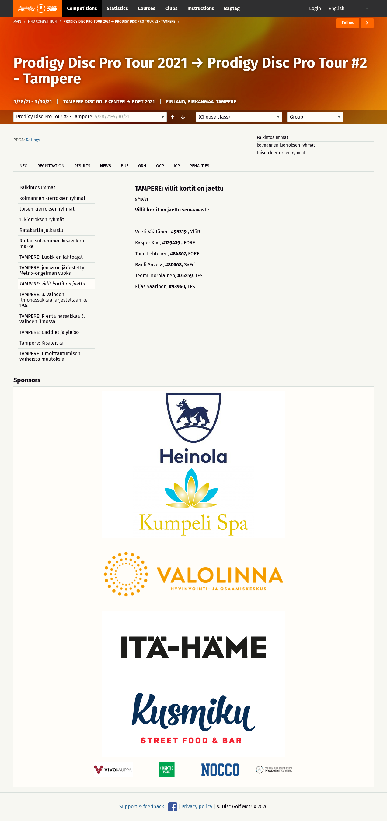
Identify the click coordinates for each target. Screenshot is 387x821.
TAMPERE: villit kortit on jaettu (52, 284)
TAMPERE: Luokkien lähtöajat (51, 257)
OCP (160, 165)
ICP (177, 165)
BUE (124, 165)
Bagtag (232, 8)
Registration (50, 165)
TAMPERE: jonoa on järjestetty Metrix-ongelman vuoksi (51, 270)
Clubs (171, 8)
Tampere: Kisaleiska (41, 343)
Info (23, 165)
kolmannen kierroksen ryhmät (286, 145)
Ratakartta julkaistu (41, 230)
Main (17, 21)
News (105, 165)
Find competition (42, 21)
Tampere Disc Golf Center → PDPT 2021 (109, 101)
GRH (142, 165)
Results (82, 165)
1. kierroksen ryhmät (41, 219)
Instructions (200, 8)
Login (315, 8)
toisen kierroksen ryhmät (281, 152)
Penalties (199, 165)
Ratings (33, 140)
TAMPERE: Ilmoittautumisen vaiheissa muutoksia (49, 356)
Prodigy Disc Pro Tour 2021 (100, 63)
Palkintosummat (272, 137)
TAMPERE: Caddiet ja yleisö (49, 332)
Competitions (82, 8)
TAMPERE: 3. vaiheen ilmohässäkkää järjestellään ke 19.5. (53, 300)
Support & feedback (141, 806)
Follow (348, 23)
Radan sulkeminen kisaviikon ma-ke (51, 243)
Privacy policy (196, 806)
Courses (146, 8)
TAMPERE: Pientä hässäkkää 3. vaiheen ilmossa (52, 318)
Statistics (117, 8)
